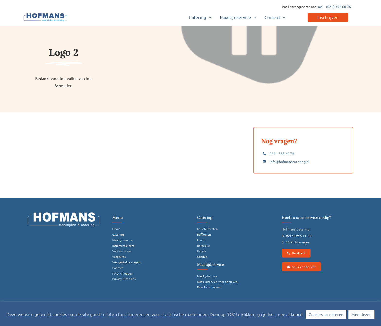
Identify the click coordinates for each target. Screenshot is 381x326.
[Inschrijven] (328, 17)
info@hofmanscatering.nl (289, 161)
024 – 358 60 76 (281, 153)
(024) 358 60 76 (338, 6)
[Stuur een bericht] (301, 266)
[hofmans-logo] (45, 13)
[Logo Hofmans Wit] (63, 214)
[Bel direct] (296, 253)
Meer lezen (361, 314)
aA (320, 6)
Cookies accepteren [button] (326, 314)
